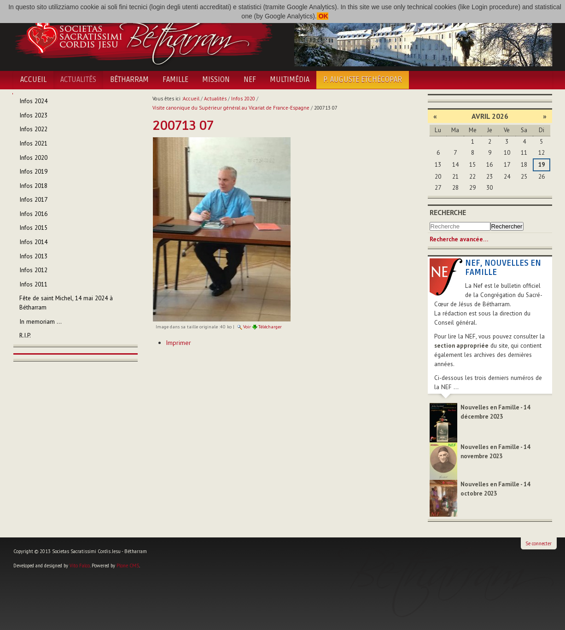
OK (322, 16)
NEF (250, 79)
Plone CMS (127, 565)
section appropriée (461, 346)
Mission (216, 79)
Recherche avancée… (459, 239)
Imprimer (178, 342)
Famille (175, 79)
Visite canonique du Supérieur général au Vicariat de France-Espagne (230, 108)
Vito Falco (80, 565)
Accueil (33, 79)
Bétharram (129, 79)
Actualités (78, 79)
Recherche (448, 212)
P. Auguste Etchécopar (362, 79)
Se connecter (538, 543)
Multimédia (289, 79)
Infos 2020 (243, 98)
